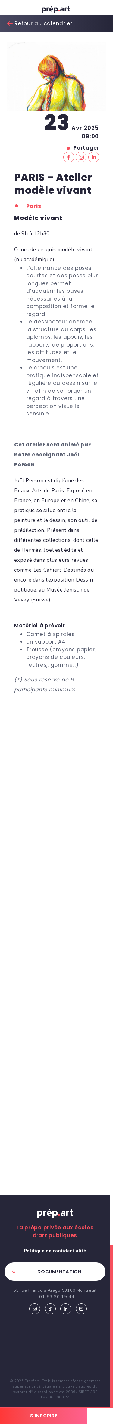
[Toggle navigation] (11, 9)
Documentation (59, 1271)
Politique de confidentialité (55, 1251)
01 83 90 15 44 (56, 1297)
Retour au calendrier (43, 23)
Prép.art (55, 1219)
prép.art (57, 10)
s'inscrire (44, 1416)
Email (81, 1309)
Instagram (35, 1309)
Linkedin (66, 1309)
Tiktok (50, 1309)
